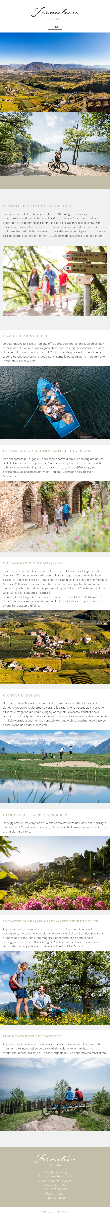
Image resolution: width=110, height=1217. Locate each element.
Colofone (48, 1212)
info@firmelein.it (55, 1193)
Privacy (63, 1212)
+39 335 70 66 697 (55, 1189)
